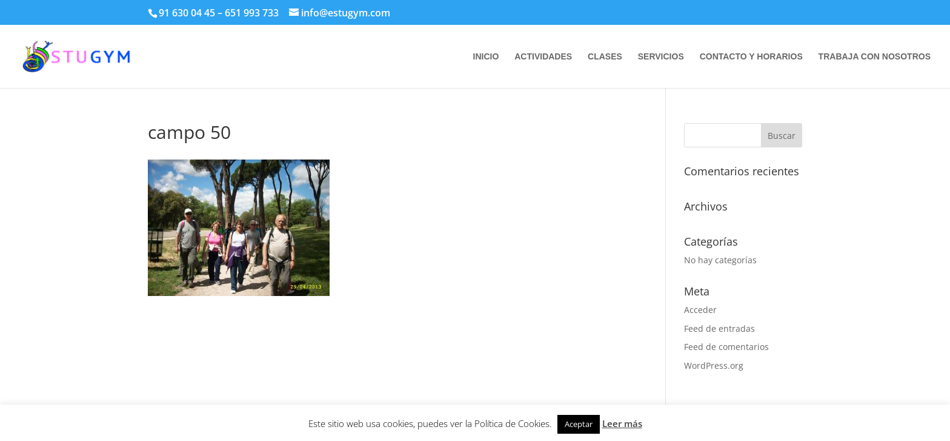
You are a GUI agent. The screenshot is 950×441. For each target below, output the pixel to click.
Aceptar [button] (579, 424)
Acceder (700, 309)
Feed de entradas (719, 328)
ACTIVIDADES (543, 56)
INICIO (486, 56)
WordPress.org (713, 365)
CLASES (605, 56)
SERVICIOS (661, 56)
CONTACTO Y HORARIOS (751, 56)
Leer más (622, 423)
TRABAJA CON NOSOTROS (875, 56)
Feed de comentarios (726, 346)
